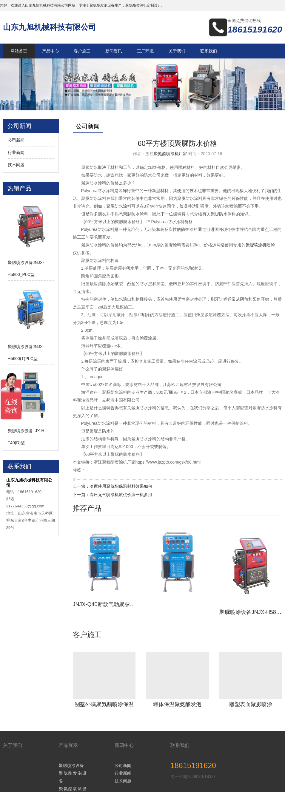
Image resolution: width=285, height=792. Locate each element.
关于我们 (177, 51)
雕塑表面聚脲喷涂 (250, 670)
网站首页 (18, 51)
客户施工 (82, 51)
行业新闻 (16, 152)
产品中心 (50, 51)
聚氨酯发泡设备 (73, 743)
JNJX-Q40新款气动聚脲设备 (104, 578)
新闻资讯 (113, 51)
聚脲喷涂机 (256, 245)
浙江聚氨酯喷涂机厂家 (166, 153)
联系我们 (208, 51)
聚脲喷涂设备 (71, 731)
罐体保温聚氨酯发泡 (177, 670)
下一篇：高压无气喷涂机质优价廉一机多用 (112, 494)
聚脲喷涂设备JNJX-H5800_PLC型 (250, 578)
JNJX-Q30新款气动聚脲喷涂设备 (177, 578)
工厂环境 (145, 51)
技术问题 (16, 164)
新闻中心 (124, 711)
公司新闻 (16, 140)
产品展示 (68, 711)
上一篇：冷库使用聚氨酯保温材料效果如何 (112, 486)
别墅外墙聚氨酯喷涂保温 (104, 670)
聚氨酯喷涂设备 (73, 758)
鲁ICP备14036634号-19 (215, 783)
